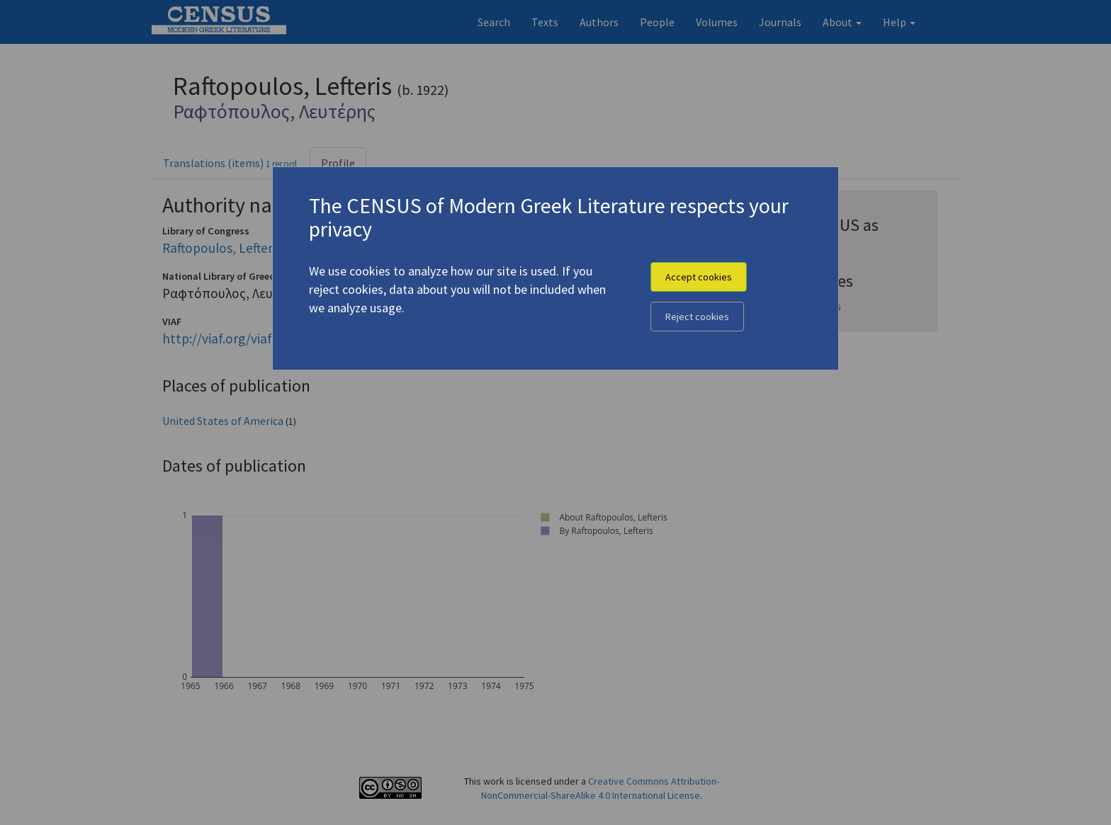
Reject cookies (697, 316)
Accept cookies (698, 277)
